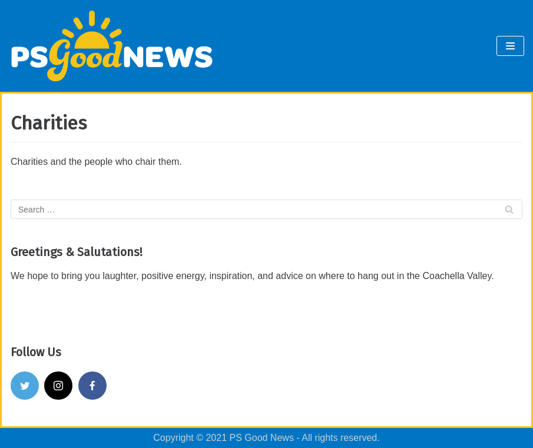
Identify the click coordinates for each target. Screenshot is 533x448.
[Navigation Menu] (510, 46)
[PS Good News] (112, 46)
